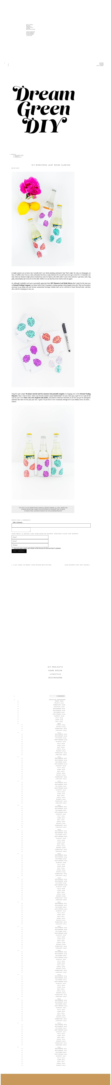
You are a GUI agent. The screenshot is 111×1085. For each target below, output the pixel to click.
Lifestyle (55, 674)
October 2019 (61, 858)
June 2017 (61, 914)
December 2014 (61, 976)
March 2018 (61, 896)
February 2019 (61, 873)
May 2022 (61, 795)
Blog (102, 63)
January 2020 (61, 851)
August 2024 (61, 741)
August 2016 (61, 935)
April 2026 (59, 701)
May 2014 (61, 989)
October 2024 (61, 737)
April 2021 (61, 821)
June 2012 (61, 1035)
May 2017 (61, 916)
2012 (59, 1023)
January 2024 (61, 754)
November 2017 (61, 905)
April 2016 (61, 942)
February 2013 (61, 1018)
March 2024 (61, 750)
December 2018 (61, 879)
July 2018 (61, 888)
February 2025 (61, 728)
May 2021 (61, 819)
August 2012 (61, 1031)
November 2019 (61, 856)
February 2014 (61, 994)
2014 (59, 974)
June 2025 (59, 719)
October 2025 (59, 712)
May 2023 (61, 771)
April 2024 (61, 749)
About (17, 156)
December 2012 (61, 1024)
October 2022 (61, 786)
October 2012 (61, 1028)
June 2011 (61, 1059)
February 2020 (61, 849)
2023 (59, 756)
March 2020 (61, 847)
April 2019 (61, 869)
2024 (59, 732)
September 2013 (61, 1005)
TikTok (29, 35)
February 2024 (61, 752)
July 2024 (61, 743)
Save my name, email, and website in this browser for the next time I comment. (37, 548)
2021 (59, 805)
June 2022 (61, 793)
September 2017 (61, 909)
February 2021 (61, 825)
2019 (59, 853)
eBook (13, 154)
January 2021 (61, 827)
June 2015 (61, 963)
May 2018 (61, 892)
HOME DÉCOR (55, 670)
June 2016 (61, 938)
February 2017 (61, 922)
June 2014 (61, 987)
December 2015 (61, 951)
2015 (59, 950)
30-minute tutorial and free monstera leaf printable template (45, 394)
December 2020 (61, 830)
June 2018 (61, 890)
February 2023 (61, 776)
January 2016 (61, 948)
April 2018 (61, 894)
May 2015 (61, 964)
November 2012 (61, 1026)
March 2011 (61, 1065)
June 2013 (61, 1011)
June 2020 (61, 842)
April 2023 (61, 773)
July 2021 (61, 816)
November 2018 (61, 881)
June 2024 (61, 745)
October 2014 (61, 979)
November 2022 (61, 784)
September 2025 (59, 714)
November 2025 (59, 710)
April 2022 (61, 797)
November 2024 (61, 736)
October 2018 (61, 882)
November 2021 (61, 808)
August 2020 (61, 838)
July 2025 (59, 717)
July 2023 (61, 767)
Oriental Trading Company (21, 285)
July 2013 (61, 1009)
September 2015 (61, 957)
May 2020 (61, 843)
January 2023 (61, 778)
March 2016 (61, 944)
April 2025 (61, 724)
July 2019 (61, 864)
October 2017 (61, 907)
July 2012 (61, 1033)
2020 (59, 829)
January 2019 (61, 875)
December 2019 (61, 855)
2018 (59, 877)
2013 (59, 998)
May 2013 (61, 1013)
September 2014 (61, 981)
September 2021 (61, 812)
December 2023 (61, 758)
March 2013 (61, 1016)
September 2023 (61, 763)
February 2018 (61, 897)
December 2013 (61, 1000)
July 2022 (61, 791)
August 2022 (61, 789)
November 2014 (61, 977)
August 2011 (61, 1056)
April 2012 (61, 1039)
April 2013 (61, 1015)
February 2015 (61, 970)
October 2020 (61, 834)
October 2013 (61, 1003)
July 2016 (61, 936)
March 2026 (59, 702)
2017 (59, 902)
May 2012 (61, 1037)
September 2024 (61, 739)
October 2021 (61, 810)
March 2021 (61, 823)
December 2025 (59, 708)
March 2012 (61, 1041)
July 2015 (61, 961)
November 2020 (61, 832)
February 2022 (61, 801)
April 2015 (61, 966)
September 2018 (61, 884)
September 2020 (61, 836)
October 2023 (61, 762)
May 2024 (61, 747)
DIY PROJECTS (55, 667)
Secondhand (56, 677)
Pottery (100, 65)
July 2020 (61, 840)
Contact (18, 157)
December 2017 (61, 903)
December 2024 (61, 734)
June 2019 (61, 866)
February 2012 (61, 1043)
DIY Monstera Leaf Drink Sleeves (61, 283)
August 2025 (59, 716)
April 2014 (61, 990)
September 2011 (61, 1054)
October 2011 (61, 1052)
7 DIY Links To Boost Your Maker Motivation (32, 564)
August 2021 (61, 814)
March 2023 (61, 775)
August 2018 (61, 886)
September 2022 (61, 788)
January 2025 (61, 730)
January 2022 (61, 802)
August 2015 (61, 959)
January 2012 (61, 1044)
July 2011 (61, 1057)
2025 (59, 723)
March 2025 (61, 726)
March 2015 (61, 968)
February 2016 (61, 946)
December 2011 (61, 1048)
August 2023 (61, 765)
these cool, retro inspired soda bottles (36, 397)
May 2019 (61, 868)
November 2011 (61, 1050)
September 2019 (61, 860)
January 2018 (61, 899)
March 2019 (61, 871)
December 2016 (61, 927)
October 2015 (61, 955)
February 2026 (59, 704)
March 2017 (61, 920)
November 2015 (61, 953)
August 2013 (61, 1007)
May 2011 (61, 1061)
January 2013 (61, 1020)
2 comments (21, 520)
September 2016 (61, 933)
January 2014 (61, 996)
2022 (59, 781)
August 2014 (61, 983)
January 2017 (61, 923)
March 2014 (61, 992)
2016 (59, 926)
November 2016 (61, 929)
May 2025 (59, 721)
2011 (59, 1047)
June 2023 (61, 769)
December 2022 (61, 782)
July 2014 (61, 985)
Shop (102, 64)
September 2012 (61, 1029)
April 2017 (61, 918)
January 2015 (61, 972)
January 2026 (59, 706)
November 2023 (61, 760)
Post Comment (19, 551)
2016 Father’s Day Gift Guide (77, 564)
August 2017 (61, 910)
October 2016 (61, 931)
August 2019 (61, 862)
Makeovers (30, 29)
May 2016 (61, 940)
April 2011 (61, 1063)
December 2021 (61, 806)
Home (101, 62)
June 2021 (61, 817)
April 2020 (61, 845)
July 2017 (61, 912)
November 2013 (61, 1002)
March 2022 (61, 799)
